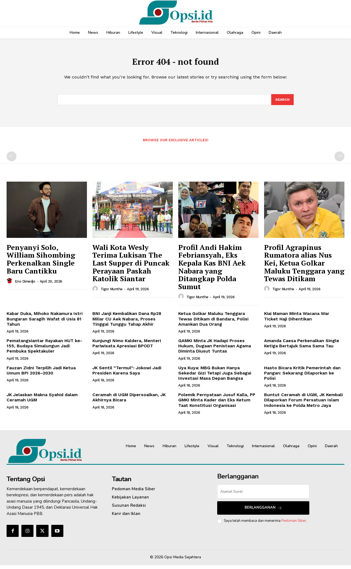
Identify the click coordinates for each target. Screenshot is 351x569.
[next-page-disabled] (339, 160)
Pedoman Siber (293, 524)
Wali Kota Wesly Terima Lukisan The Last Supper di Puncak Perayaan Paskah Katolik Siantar (130, 266)
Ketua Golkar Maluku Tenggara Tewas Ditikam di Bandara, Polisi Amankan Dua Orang (213, 322)
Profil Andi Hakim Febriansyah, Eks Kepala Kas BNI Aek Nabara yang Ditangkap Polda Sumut (212, 270)
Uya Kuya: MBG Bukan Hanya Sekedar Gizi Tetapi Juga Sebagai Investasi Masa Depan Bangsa (214, 376)
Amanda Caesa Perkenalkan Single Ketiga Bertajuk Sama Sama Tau (301, 347)
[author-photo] (10, 285)
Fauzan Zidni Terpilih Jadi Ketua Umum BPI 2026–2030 (41, 374)
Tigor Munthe (112, 293)
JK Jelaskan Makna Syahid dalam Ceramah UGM (42, 401)
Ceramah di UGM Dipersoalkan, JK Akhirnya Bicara (129, 401)
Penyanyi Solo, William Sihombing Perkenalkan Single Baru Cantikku (41, 262)
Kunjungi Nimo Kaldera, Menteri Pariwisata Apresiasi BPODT (126, 347)
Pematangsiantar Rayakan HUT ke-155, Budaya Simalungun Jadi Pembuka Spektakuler (44, 349)
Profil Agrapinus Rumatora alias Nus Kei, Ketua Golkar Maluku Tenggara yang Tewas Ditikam (304, 266)
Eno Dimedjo (25, 285)
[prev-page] (11, 160)
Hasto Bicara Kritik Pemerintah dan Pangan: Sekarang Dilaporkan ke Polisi (302, 376)
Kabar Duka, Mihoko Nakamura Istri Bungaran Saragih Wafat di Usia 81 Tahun (45, 322)
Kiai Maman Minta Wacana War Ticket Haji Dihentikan (296, 320)
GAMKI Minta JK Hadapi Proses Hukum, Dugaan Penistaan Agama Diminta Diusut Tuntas (214, 349)
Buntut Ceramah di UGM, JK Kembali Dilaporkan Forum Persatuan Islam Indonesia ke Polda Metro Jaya (303, 404)
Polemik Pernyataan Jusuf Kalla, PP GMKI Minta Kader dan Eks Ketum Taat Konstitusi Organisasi (216, 404)
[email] (263, 495)
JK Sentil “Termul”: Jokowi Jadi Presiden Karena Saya (126, 374)
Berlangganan (263, 511)
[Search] (282, 103)
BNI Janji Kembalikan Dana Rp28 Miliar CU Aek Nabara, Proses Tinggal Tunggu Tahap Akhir (126, 322)
